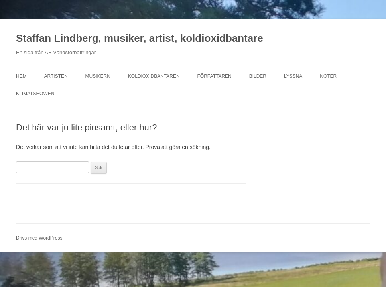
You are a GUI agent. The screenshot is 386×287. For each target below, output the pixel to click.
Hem (21, 76)
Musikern (97, 76)
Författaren (214, 76)
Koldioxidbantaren (154, 76)
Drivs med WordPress (39, 238)
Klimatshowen (35, 93)
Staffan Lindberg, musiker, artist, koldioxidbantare (139, 38)
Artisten (56, 76)
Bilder (257, 76)
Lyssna (293, 76)
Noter (328, 76)
